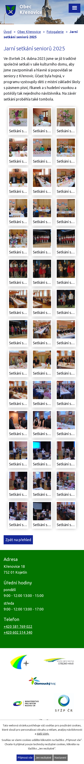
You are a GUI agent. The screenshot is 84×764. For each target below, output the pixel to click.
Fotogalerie (55, 32)
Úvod (8, 32)
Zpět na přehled (18, 540)
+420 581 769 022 (18, 626)
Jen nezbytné (43, 757)
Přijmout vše (25, 757)
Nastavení (60, 757)
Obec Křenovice (29, 32)
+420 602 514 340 (18, 632)
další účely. (43, 733)
